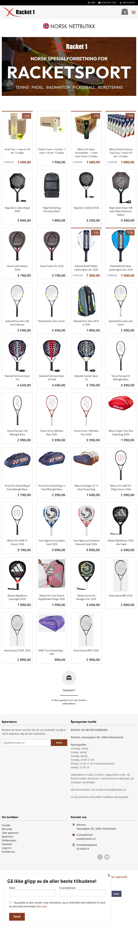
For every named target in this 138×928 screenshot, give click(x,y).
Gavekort (7, 844)
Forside (6, 825)
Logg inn (7, 848)
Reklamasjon (9, 840)
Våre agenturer (10, 832)
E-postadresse (82, 891)
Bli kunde (7, 829)
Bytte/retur (7, 836)
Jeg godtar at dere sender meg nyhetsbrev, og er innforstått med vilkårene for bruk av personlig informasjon (57, 904)
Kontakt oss (8, 851)
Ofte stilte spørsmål (114, 877)
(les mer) (42, 906)
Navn (32, 891)
